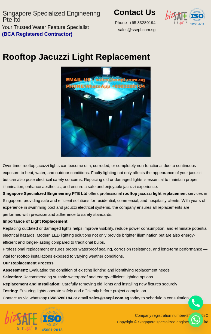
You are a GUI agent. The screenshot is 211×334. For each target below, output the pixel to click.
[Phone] (195, 303)
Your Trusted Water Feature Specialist (45, 27)
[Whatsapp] (195, 319)
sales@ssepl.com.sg (136, 29)
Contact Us (134, 12)
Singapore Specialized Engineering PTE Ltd (45, 193)
